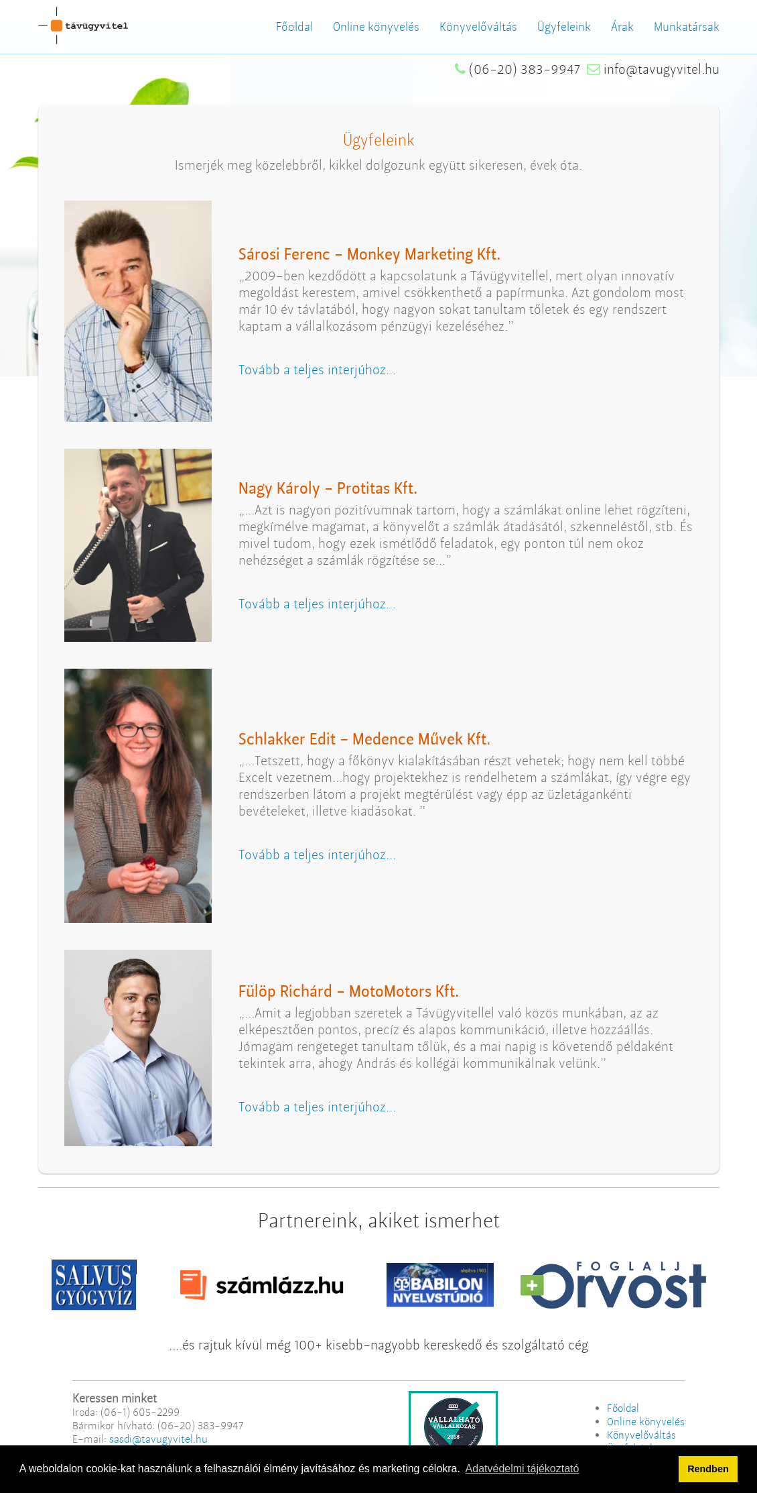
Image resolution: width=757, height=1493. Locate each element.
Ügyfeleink (564, 26)
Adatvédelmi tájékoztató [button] (522, 1468)
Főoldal (294, 26)
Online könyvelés (376, 26)
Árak (622, 26)
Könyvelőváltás (478, 26)
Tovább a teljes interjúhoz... (317, 370)
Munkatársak (686, 26)
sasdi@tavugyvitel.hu (158, 1439)
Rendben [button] (708, 1468)
